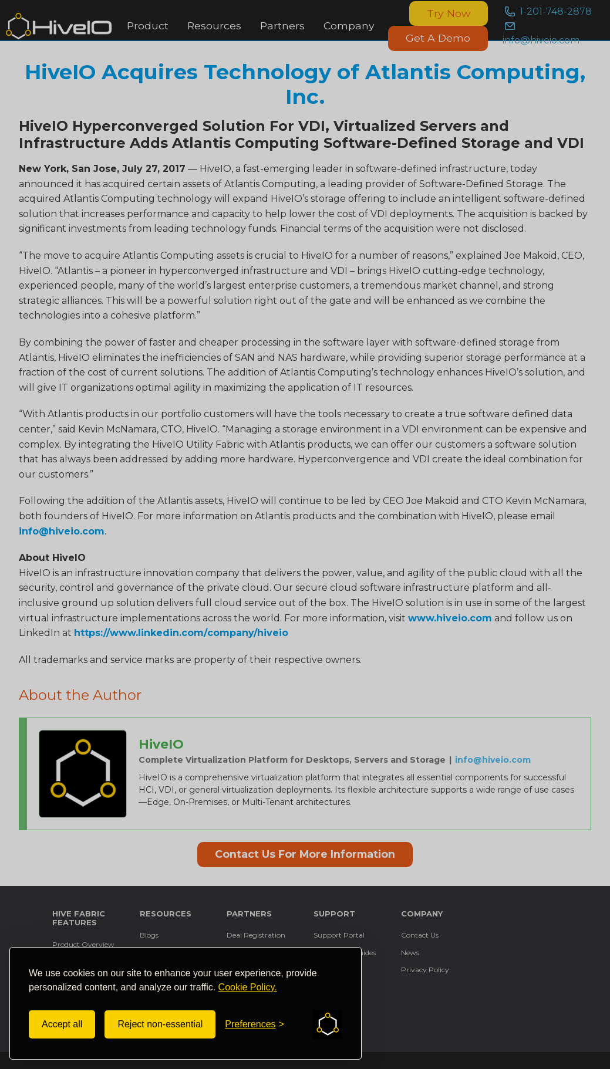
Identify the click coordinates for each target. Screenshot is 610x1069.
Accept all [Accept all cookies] (62, 1024)
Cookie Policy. (247, 987)
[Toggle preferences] (254, 1024)
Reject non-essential (160, 1024)
